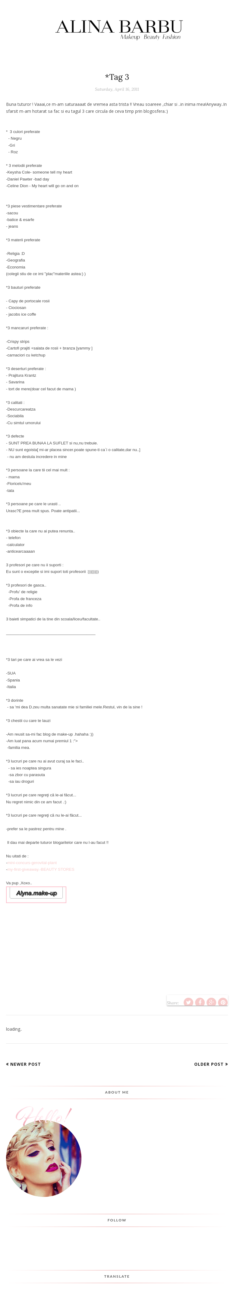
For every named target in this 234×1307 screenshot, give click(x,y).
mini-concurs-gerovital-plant (32, 862)
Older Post (209, 1064)
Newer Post (25, 1064)
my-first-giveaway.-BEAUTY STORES (40, 869)
